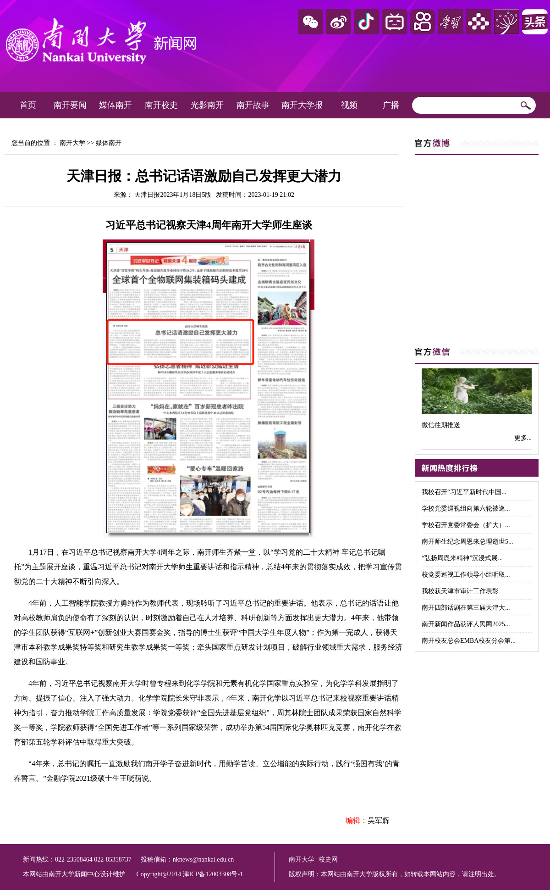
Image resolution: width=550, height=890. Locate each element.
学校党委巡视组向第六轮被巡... (466, 508)
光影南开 (207, 105)
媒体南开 (115, 105)
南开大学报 (302, 105)
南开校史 (161, 105)
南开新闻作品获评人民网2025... (466, 624)
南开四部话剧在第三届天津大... (466, 607)
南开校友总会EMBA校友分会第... (469, 640)
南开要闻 (70, 105)
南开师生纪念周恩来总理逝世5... (467, 541)
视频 (349, 105)
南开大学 (72, 142)
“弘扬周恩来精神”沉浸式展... (462, 558)
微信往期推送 (441, 425)
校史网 (328, 859)
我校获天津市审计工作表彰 (460, 591)
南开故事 (253, 105)
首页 (28, 105)
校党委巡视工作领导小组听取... (466, 574)
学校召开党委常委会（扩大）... (466, 525)
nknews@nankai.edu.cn (203, 859)
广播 (391, 105)
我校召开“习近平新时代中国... (464, 492)
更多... (523, 437)
